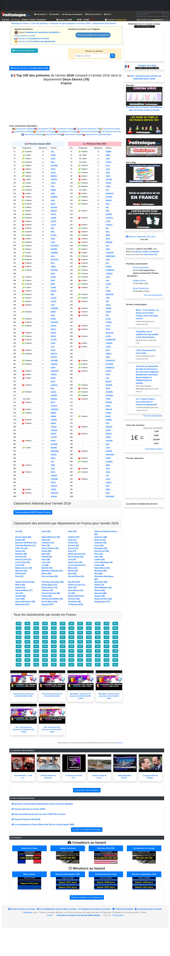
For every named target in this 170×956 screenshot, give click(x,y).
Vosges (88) (99, 596)
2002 (71, 660)
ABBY (108, 465)
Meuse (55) (73, 571)
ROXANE (109, 197)
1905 (62, 623)
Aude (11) (72, 540)
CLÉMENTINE (110, 339)
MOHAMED (55, 451)
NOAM (53, 440)
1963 (45, 646)
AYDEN (53, 287)
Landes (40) (99, 560)
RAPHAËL (54, 165)
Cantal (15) (73, 543)
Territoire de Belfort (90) (52, 599)
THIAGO (54, 427)
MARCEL (54, 399)
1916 (54, 628)
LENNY (53, 312)
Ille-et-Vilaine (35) (75, 557)
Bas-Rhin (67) (74, 582)
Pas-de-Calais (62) (50, 576)
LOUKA (53, 301)
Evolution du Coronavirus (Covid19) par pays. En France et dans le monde (144, 99)
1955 (80, 642)
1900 (18, 623)
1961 (27, 646)
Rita (155, 254)
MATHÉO (54, 249)
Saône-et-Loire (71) (76, 585)
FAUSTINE (109, 364)
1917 (62, 628)
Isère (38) (46, 560)
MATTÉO (54, 357)
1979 (80, 651)
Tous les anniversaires (153, 295)
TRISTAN (54, 486)
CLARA (108, 346)
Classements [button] (40, 14)
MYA (107, 315)
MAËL (53, 193)
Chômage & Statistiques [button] (72, 14)
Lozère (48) (99, 565)
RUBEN (53, 416)
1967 (80, 646)
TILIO (53, 468)
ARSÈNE (54, 395)
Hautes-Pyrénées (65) (24, 582)
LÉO (52, 151)
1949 (27, 642)
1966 (71, 646)
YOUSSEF (54, 479)
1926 (36, 633)
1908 (89, 623)
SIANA (108, 406)
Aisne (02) (46, 531)
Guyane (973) (47, 604)
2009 (27, 665)
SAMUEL (54, 420)
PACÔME (54, 444)
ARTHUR (54, 179)
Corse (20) (98, 545)
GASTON (54, 406)
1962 (36, 646)
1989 (62, 655)
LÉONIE (108, 266)
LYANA (108, 291)
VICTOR (53, 339)
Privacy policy (118, 915)
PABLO (53, 329)
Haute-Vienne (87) (76, 596)
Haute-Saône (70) (49, 585)
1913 (27, 628)
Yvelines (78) (47, 590)
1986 (36, 655)
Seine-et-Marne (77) (24, 590)
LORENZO (54, 409)
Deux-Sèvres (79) (75, 590)
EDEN (53, 284)
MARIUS (54, 211)
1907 (80, 623)
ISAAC (53, 350)
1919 (80, 628)
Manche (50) (47, 568)
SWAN (53, 458)
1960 (18, 646)
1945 (97, 637)
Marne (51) (72, 568)
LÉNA (108, 172)
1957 (97, 642)
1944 (89, 637)
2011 (45, 665)
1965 (62, 646)
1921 (97, 628)
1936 (18, 637)
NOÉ (52, 228)
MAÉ (52, 294)
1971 (115, 646)
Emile (146, 254)
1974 (36, 651)
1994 (106, 655)
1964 (54, 646)
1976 (54, 651)
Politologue (27, 912)
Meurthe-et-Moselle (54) (52, 571)
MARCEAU (54, 245)
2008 (18, 665)
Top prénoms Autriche (89, 131)
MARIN (53, 319)
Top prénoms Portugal (67, 131)
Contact (49, 915)
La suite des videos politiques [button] (86, 790)
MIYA (107, 423)
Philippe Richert (139, 281)
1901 (27, 623)
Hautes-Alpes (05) (23, 537)
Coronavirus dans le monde (148, 909)
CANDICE (109, 273)
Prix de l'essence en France (21, 909)
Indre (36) (98, 557)
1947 (115, 637)
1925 (27, 633)
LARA (108, 447)
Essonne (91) (74, 599)
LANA (108, 277)
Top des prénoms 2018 (29, 68)
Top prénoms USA (45, 129)
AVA (107, 475)
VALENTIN (54, 493)
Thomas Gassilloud (141, 267)
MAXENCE (54, 322)
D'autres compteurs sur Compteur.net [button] (86, 897)
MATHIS (53, 291)
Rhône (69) (20, 585)
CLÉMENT (54, 252)
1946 (106, 637)
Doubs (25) (20, 551)
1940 (54, 637)
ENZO (53, 280)
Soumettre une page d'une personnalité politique (78, 915)
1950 (36, 642)
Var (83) (71, 593)
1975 (45, 651)
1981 (97, 651)
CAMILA (109, 482)
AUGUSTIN (55, 371)
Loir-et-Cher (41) (22, 562)
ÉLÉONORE (110, 496)
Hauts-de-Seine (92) (103, 599)
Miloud (151, 254)
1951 (45, 642)
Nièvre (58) (46, 574)
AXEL (53, 200)
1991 (80, 655)
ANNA (108, 249)
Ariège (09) (20, 540)
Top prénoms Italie (53, 134)
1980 (89, 651)
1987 (45, 655)
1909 (97, 623)
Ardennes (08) (100, 537)
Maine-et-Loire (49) (23, 568)
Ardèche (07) (73, 537)
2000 (54, 660)
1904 (54, 623)
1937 (27, 637)
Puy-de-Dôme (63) (76, 576)
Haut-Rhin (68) (100, 582)
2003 (80, 660)
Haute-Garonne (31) (76, 554)
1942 (71, 637)
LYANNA (109, 322)
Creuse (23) (73, 548)
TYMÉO (53, 489)
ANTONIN (54, 360)
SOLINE (108, 308)
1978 (71, 651)
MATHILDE (109, 294)
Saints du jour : (28, 20)
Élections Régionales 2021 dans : (141, 237)
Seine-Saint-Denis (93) (25, 602)
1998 (36, 660)
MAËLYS (109, 433)
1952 (54, 642)
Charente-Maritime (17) (25, 545)
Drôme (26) (47, 551)
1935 (115, 633)
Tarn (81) (19, 593)
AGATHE (109, 179)
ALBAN (53, 392)
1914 (36, 628)
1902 (36, 623)
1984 (18, 655)
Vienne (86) (47, 596)
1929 (62, 633)
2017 (97, 665)
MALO (53, 402)
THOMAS (54, 430)
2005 (97, 660)
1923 (115, 628)
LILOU (108, 326)
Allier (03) (72, 531)
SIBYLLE (109, 409)
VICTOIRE (109, 392)
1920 (89, 628)
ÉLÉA (108, 493)
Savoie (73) (20, 588)
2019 (115, 665)
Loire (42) (46, 562)
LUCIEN (53, 298)
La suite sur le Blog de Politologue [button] (87, 830)
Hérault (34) (47, 557)
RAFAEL (54, 454)
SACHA (53, 214)
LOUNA (108, 284)
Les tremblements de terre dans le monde (56, 909)
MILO (53, 263)
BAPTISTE (54, 259)
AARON (53, 218)
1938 (36, 637)
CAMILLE (54, 385)
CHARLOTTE (110, 360)
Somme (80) (99, 590)
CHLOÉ (108, 183)
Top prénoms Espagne (45, 131)
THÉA (108, 298)
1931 (80, 633)
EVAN (53, 273)
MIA (107, 228)
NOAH (53, 204)
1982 (106, 651)
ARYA (108, 468)
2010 (36, 665)
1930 (71, 633)
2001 (62, 660)
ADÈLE (108, 186)
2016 (89, 665)
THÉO (53, 465)
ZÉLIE (108, 388)
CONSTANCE (110, 256)
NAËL (53, 315)
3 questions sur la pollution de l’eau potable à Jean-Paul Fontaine (147, 334)
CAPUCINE (110, 252)
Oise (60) (98, 574)
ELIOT (53, 381)
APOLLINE (109, 333)
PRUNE (108, 413)
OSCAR (53, 326)
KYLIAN (53, 235)
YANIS (53, 343)
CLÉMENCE (110, 270)
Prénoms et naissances (24, 51)
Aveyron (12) (100, 540)
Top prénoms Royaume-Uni (88, 129)
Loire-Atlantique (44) (103, 562)
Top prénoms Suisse (64, 129)
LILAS (108, 374)
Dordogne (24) (100, 548)
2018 (106, 665)
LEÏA (107, 444)
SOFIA (108, 305)
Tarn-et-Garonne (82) (51, 593)
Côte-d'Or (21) (21, 548)
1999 (45, 660)
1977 (62, 651)
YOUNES (54, 475)
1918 (71, 628)
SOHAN (53, 433)
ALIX (107, 245)
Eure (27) (72, 551)
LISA (107, 378)
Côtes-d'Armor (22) (50, 548)
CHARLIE (109, 343)
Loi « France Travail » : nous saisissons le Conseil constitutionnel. (146, 402)
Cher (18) (46, 545)
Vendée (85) (20, 596)
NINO (53, 231)
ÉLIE (52, 388)
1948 (18, 642)
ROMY (108, 235)
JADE (108, 158)
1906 (71, 623)
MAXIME (54, 447)
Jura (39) (72, 560)
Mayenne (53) (21, 571)
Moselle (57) (20, 574)
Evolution (118, 20)
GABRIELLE (110, 367)
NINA (107, 204)
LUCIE (108, 221)
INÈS (107, 211)
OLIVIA (108, 319)
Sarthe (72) (99, 585)
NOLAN (53, 333)
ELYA (107, 486)
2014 (71, 665)
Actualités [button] (54, 14)
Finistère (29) (21, 554)
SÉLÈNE (109, 402)
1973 (27, 651)
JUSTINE (109, 451)
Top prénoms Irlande (111, 129)
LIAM (52, 305)
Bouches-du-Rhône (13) (25, 543)
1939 (45, 637)
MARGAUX (109, 193)
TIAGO (53, 183)
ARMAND (54, 364)
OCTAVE (54, 437)
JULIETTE (109, 218)
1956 (89, 642)
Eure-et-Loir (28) (101, 551)
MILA (107, 231)
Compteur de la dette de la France (94, 909)
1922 (106, 628)
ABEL (53, 256)
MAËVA (108, 437)
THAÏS (108, 399)
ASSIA (108, 472)
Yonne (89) (20, 599)
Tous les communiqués (152, 416)
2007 (115, 660)
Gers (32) (98, 554)
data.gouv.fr (120, 742)
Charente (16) (100, 543)
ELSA (108, 350)
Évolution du (33, 39)
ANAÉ (108, 357)
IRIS (107, 207)
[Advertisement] (85, 5)
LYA (107, 287)
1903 (45, 623)
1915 (45, 628)
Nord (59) (72, 574)
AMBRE (108, 151)
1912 (18, 628)
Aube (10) (46, 540)
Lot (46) (45, 565)
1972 (18, 651)
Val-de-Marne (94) (49, 602)
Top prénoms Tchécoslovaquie (98, 134)
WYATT (53, 482)
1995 (115, 655)
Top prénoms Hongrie (74, 134)
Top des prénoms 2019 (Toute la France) (33, 512)
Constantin (154, 252)
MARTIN (54, 176)
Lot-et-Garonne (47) (76, 565)
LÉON (53, 238)
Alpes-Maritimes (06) (51, 537)
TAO (52, 461)
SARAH (108, 312)
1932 (89, 633)
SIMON (53, 423)
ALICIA (108, 336)
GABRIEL (54, 197)
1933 (97, 633)
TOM (52, 186)
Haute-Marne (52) (102, 568)
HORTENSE (110, 454)
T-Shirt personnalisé (122, 909)
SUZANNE (109, 395)
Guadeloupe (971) (102, 602)
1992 (89, 655)
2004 (89, 660)
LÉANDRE (54, 308)
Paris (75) (72, 588)
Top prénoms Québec (34, 134)
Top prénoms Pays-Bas (111, 131)
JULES (53, 172)
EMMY (108, 489)
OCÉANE (109, 385)
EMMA (108, 155)
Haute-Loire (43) (75, 562)
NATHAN (54, 207)
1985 (27, 655)
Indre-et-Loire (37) (23, 560)
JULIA (108, 169)
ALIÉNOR (109, 461)
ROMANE (109, 242)
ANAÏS (108, 458)
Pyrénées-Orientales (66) (53, 582)
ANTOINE (54, 270)
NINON (108, 416)
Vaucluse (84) (100, 593)
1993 (97, 655)
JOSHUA (54, 496)
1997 (27, 660)
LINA (107, 280)
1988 (54, 655)
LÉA (107, 190)
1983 (115, 651)
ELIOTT (53, 277)
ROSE (108, 238)
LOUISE (108, 162)
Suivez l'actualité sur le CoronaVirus (93, 35)
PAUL (53, 162)
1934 (106, 633)
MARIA (108, 430)
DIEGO (53, 378)
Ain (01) (18, 531)
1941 (62, 637)
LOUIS (53, 158)
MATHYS (54, 353)
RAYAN (53, 336)
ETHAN (53, 221)
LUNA (108, 259)
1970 (106, 646)
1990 (71, 655)
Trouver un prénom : (95, 51)
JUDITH (108, 371)
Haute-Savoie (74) (49, 588)
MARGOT (109, 427)
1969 (97, 646)
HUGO (53, 169)
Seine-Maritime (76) (103, 588)
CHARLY (54, 374)
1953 (62, 642)
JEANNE (109, 214)
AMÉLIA (108, 353)
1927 (45, 633)
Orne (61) (19, 576)
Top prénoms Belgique (25, 129)
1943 (80, 637)
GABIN (53, 155)
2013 (62, 665)
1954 (71, 642)
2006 (106, 660)
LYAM (53, 242)
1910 (106, 623)
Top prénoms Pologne (24, 131)
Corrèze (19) (73, 545)
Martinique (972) (22, 604)
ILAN (52, 346)
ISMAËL (53, 413)
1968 (89, 646)
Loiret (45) (19, 565)
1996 (18, 660)
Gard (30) (46, 554)
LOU (107, 263)
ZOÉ (107, 301)
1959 (115, 642)
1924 (18, 633)
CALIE (108, 479)
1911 (115, 623)
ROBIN (53, 190)
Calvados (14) (48, 543)
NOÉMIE (109, 420)
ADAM (53, 367)
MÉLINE (108, 381)
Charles (138, 252)
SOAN (53, 472)
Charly (145, 252)
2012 (54, 665)
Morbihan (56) (100, 571)
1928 (54, 633)
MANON (108, 200)
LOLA (108, 165)
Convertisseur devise (153, 449)
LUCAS (53, 225)
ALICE (108, 176)
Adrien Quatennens (141, 288)
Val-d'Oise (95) (74, 602)
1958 (106, 642)
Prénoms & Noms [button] (93, 14)
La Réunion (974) (75, 604)
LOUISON (109, 440)
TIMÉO (53, 266)
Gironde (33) (20, 557)
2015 (80, 665)
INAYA (108, 329)
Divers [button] (107, 14)
